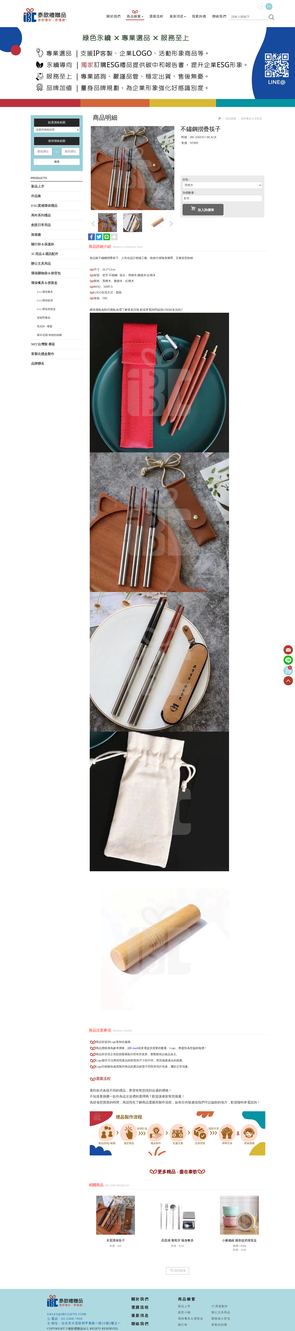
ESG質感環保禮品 (44, 205)
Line (288, 660)
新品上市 (37, 186)
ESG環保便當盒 (46, 309)
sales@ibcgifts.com (66, 1314)
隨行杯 (182, 1324)
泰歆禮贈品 (45, 15)
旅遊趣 (36, 234)
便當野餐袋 (43, 317)
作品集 (36, 196)
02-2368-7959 (72, 1318)
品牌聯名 (37, 363)
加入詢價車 (202, 209)
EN (269, 6)
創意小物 (184, 1312)
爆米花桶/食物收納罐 (49, 335)
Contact (288, 650)
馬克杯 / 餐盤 (44, 326)
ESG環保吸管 (45, 300)
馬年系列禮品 (41, 215)
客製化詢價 (219, 1324)
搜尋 (56, 161)
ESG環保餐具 (45, 291)
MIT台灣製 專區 (43, 344)
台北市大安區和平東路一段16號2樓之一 (91, 1323)
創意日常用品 (41, 225)
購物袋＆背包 (220, 1318)
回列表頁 (177, 1270)
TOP (288, 681)
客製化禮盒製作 (42, 354)
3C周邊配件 (219, 1306)
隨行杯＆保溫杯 (42, 244)
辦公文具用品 (41, 263)
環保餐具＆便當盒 (44, 283)
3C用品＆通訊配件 (44, 254)
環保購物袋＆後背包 (46, 273)
